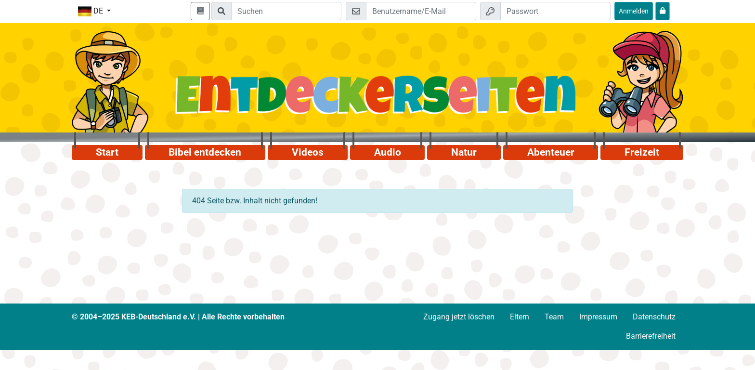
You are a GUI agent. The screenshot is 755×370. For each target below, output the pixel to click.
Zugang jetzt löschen (459, 316)
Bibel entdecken (205, 152)
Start (107, 152)
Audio (387, 152)
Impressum (598, 316)
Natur (464, 152)
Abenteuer (550, 152)
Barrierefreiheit (651, 336)
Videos (308, 152)
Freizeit (642, 152)
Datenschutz (654, 316)
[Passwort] (555, 11)
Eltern (519, 316)
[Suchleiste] (286, 11)
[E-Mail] (421, 11)
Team (554, 316)
